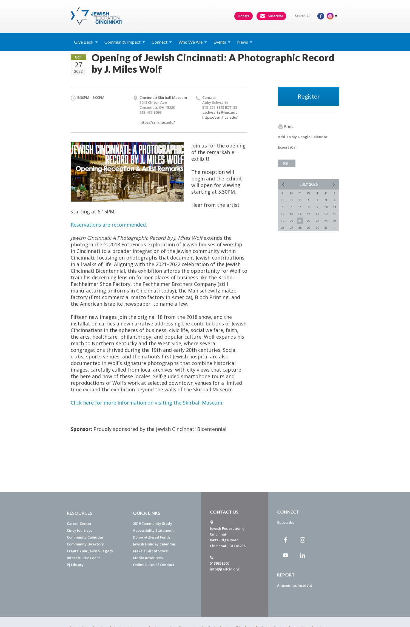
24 (326, 220)
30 (317, 227)
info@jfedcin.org (225, 569)
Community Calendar (85, 537)
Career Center (79, 523)
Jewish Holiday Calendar (154, 544)
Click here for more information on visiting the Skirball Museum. (147, 402)
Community (124, 41)
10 (326, 207)
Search (302, 15)
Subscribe (271, 16)
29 (308, 227)
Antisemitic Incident (294, 585)
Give (86, 41)
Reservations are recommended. (109, 224)
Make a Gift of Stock (150, 550)
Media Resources (148, 557)
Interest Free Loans (83, 557)
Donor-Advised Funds (151, 537)
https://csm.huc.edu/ (157, 122)
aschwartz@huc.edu (220, 112)
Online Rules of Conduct (153, 564)
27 (291, 227)
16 (317, 214)
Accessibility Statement (153, 530)
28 (299, 227)
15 (308, 214)
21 (299, 220)
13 (291, 214)
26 (282, 227)
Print (285, 126)
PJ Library (75, 564)
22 (308, 220)
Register (309, 96)
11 (334, 207)
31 (326, 227)
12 (282, 214)
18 (334, 214)
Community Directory (85, 544)
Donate (244, 16)
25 (334, 220)
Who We (192, 41)
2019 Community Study (152, 523)
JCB (285, 163)
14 (299, 214)
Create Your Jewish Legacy (90, 550)
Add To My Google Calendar (303, 136)
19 (282, 220)
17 (326, 214)
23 (317, 220)
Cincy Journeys (79, 530)
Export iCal (287, 147)
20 (291, 220)
